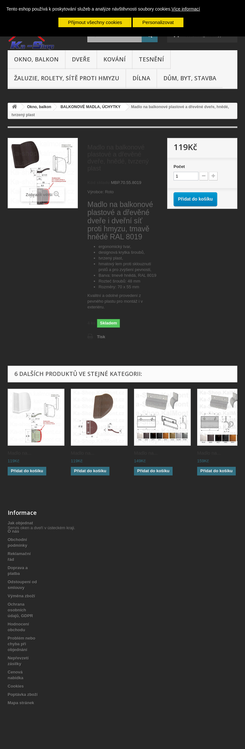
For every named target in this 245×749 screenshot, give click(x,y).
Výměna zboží (21, 596)
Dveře (81, 59)
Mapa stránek (21, 702)
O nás (13, 531)
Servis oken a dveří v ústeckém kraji (41, 714)
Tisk (101, 336)
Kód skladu (98, 182)
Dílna (141, 78)
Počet (179, 166)
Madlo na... (19, 453)
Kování (114, 59)
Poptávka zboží (23, 694)
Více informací (186, 9)
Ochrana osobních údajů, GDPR (20, 610)
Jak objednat (20, 523)
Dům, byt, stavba (189, 78)
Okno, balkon (36, 59)
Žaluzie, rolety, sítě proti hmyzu (66, 78)
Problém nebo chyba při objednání (21, 644)
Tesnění (151, 59)
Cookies (16, 686)
